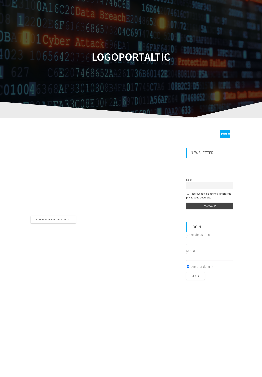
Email (189, 179)
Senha (190, 251)
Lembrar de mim (200, 266)
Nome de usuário (198, 235)
